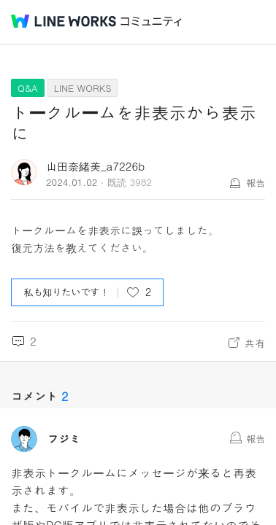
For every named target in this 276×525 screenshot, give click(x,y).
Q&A (28, 88)
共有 (255, 342)
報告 (255, 183)
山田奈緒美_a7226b (95, 166)
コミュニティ (151, 21)
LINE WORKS (83, 88)
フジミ (63, 439)
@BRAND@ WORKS (63, 21)
